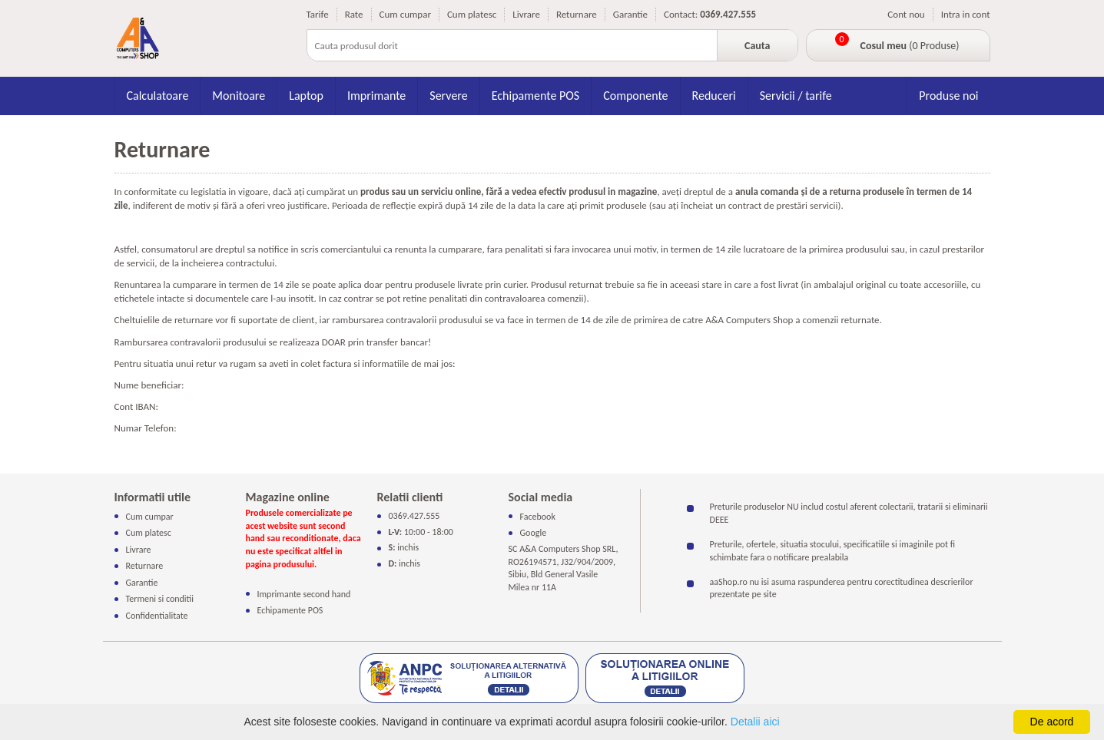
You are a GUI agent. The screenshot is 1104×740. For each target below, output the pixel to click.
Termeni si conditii (160, 598)
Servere (448, 95)
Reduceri (714, 95)
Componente (635, 95)
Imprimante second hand (304, 593)
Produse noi (948, 95)
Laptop (306, 95)
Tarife (318, 14)
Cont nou (905, 14)
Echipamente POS (535, 95)
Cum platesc (471, 14)
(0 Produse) (910, 45)
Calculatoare (158, 95)
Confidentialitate (157, 615)
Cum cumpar (405, 14)
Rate (354, 14)
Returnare (576, 14)
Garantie (630, 14)
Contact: (681, 14)
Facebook (537, 516)
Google (533, 532)
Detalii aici (755, 721)
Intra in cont (965, 14)
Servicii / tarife (796, 95)
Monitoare (238, 95)
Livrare (526, 14)
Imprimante (376, 95)
